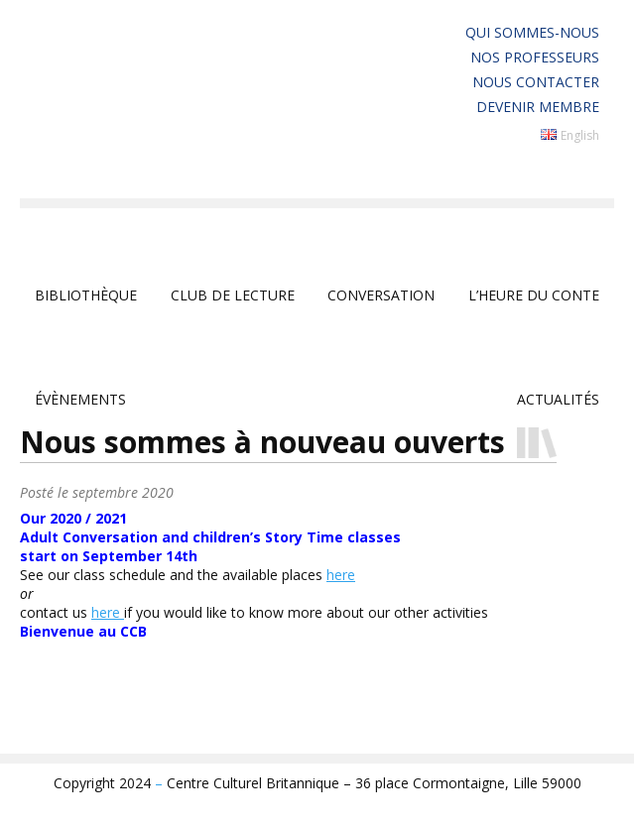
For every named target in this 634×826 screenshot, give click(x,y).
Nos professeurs (534, 57)
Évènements (80, 399)
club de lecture (233, 295)
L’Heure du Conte (533, 295)
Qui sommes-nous (532, 32)
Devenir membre (537, 106)
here (340, 574)
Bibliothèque (86, 295)
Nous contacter (535, 81)
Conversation (381, 295)
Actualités (558, 399)
